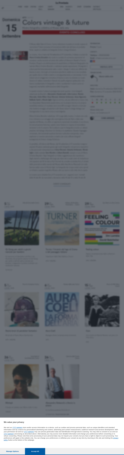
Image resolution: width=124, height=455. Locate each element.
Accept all (35, 451)
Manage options (12, 451)
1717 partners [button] (17, 427)
